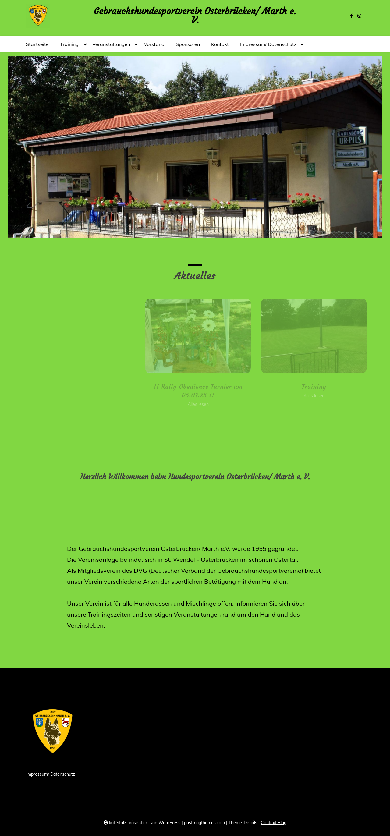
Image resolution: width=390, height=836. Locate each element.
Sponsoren (188, 44)
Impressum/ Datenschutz (268, 46)
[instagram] (359, 16)
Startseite (37, 44)
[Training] (333, 336)
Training (69, 46)
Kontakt (220, 44)
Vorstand (154, 44)
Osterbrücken (220, 559)
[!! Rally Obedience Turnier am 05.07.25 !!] (217, 336)
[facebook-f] (351, 16)
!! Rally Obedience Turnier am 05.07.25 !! (217, 391)
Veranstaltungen (111, 46)
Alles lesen (217, 404)
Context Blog (273, 822)
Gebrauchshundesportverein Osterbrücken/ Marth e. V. (195, 16)
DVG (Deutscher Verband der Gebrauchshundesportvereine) (218, 570)
